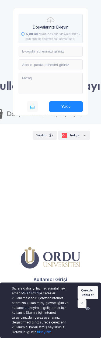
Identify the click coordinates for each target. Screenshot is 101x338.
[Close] (82, 303)
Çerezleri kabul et (88, 292)
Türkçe (74, 135)
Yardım (45, 135)
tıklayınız (44, 332)
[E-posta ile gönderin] (32, 106)
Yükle (66, 106)
